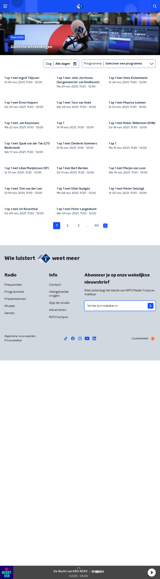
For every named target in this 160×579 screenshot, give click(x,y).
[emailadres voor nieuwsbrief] (120, 524)
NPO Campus (58, 535)
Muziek (9, 524)
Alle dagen (62, 63)
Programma (93, 63)
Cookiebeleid (140, 557)
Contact (55, 503)
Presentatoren (15, 517)
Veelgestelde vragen (59, 512)
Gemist (9, 531)
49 (96, 444)
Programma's (14, 510)
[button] (151, 572)
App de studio (59, 521)
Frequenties (13, 503)
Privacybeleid (13, 559)
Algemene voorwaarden (20, 554)
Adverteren (57, 528)
